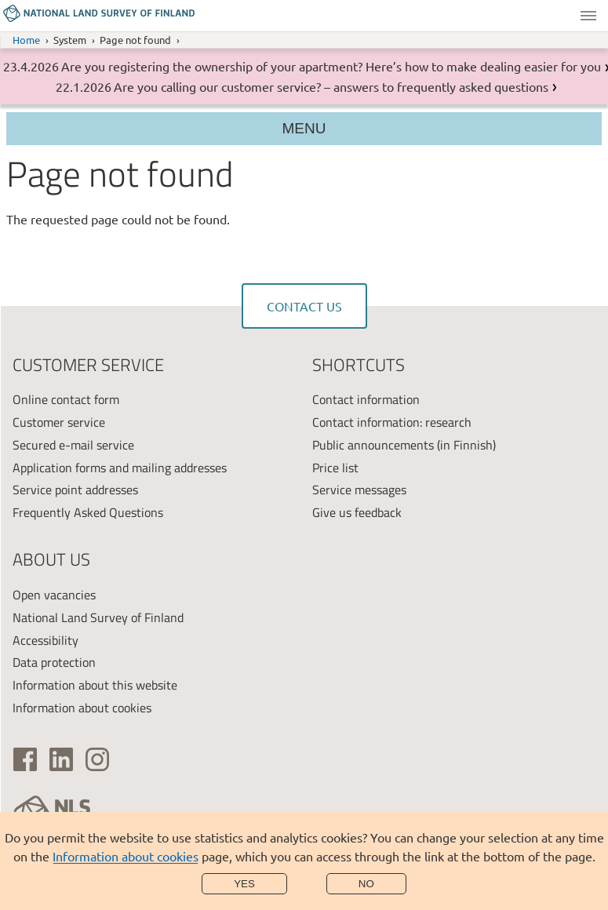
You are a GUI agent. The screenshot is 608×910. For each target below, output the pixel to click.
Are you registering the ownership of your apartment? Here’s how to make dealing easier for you (331, 66)
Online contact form (66, 399)
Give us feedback (357, 512)
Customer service (59, 422)
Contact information (366, 399)
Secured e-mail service (73, 444)
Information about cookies (125, 856)
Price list (335, 467)
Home (26, 39)
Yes (244, 884)
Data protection (54, 662)
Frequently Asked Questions (88, 512)
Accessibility (45, 640)
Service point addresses (75, 489)
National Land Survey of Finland (98, 617)
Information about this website (95, 684)
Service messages (359, 489)
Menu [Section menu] (304, 128)
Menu (588, 15)
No (366, 884)
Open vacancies (54, 594)
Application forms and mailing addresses (120, 467)
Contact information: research (391, 422)
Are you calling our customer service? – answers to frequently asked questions (331, 86)
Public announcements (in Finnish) (404, 444)
